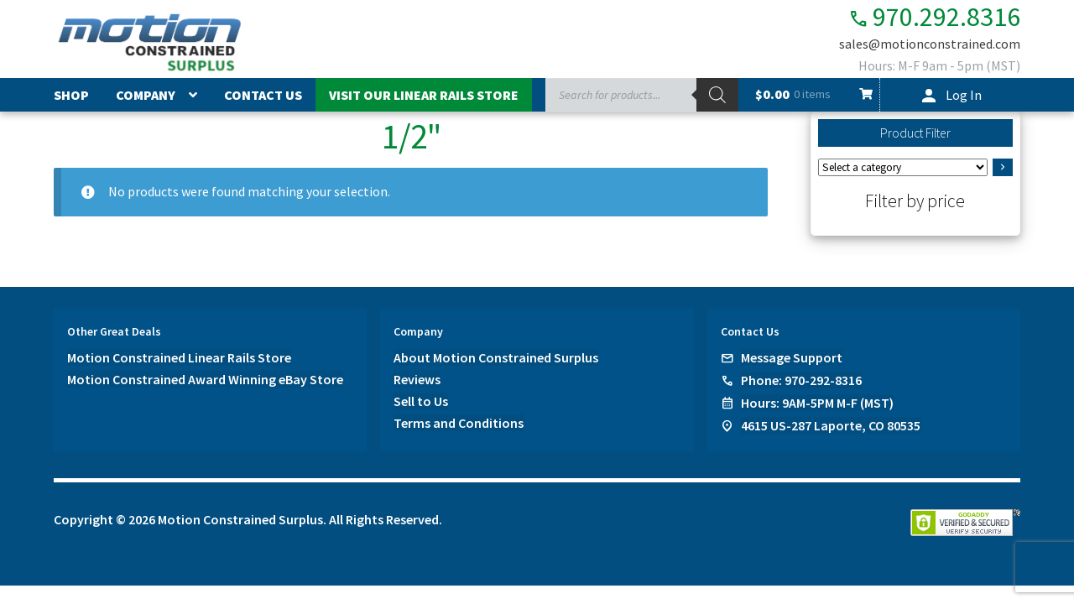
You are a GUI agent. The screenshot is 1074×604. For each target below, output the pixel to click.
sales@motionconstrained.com (929, 43)
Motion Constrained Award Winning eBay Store (205, 379)
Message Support (791, 357)
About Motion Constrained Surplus (496, 357)
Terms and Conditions (459, 422)
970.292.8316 (934, 17)
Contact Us (263, 94)
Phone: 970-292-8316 (801, 380)
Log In (964, 94)
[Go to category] (1003, 168)
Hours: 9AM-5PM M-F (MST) (817, 402)
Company (145, 94)
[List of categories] (903, 167)
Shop (71, 94)
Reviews (417, 379)
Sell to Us (421, 401)
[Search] (717, 95)
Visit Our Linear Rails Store (424, 94)
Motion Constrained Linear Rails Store (179, 357)
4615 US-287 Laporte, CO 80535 (830, 425)
